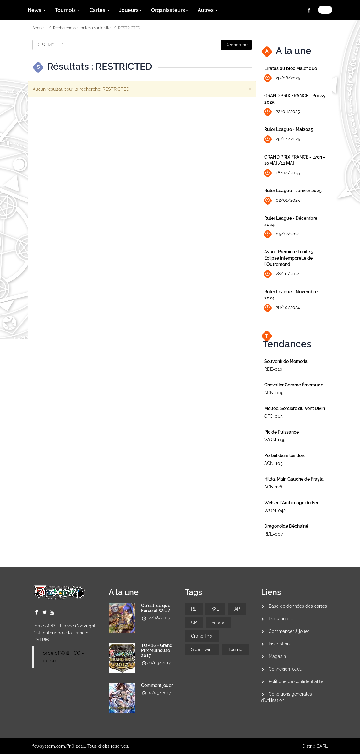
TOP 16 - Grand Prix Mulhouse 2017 (156, 650)
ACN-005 (274, 392)
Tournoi (235, 649)
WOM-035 (275, 439)
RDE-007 (273, 533)
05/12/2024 (282, 234)
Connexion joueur (286, 668)
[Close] (250, 88)
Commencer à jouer (289, 631)
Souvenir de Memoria (286, 361)
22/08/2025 (282, 112)
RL (193, 608)
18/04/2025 (282, 173)
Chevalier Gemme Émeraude (293, 384)
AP (237, 608)
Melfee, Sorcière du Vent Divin (294, 408)
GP (194, 622)
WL (215, 608)
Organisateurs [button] (169, 10)
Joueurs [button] (130, 10)
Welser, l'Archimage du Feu (292, 502)
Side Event (202, 649)
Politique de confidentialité (296, 681)
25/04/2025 (282, 139)
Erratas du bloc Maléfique (290, 68)
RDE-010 (273, 369)
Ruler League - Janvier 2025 (293, 190)
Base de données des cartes (298, 606)
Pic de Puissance (281, 431)
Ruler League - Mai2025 (288, 129)
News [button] (37, 10)
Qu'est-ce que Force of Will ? (155, 608)
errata (218, 622)
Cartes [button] (100, 10)
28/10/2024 (282, 274)
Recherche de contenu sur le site (82, 28)
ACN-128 (273, 486)
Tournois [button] (67, 10)
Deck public (281, 618)
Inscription (279, 643)
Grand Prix (201, 635)
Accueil (39, 28)
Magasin (277, 656)
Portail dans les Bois (284, 455)
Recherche (237, 44)
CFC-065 (273, 416)
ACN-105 (273, 463)
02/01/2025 (282, 200)
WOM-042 (275, 510)
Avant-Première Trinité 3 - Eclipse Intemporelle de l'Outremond (290, 258)
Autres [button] (208, 10)
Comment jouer (157, 685)
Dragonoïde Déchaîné (286, 526)
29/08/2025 (282, 78)
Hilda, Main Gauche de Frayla (294, 479)
